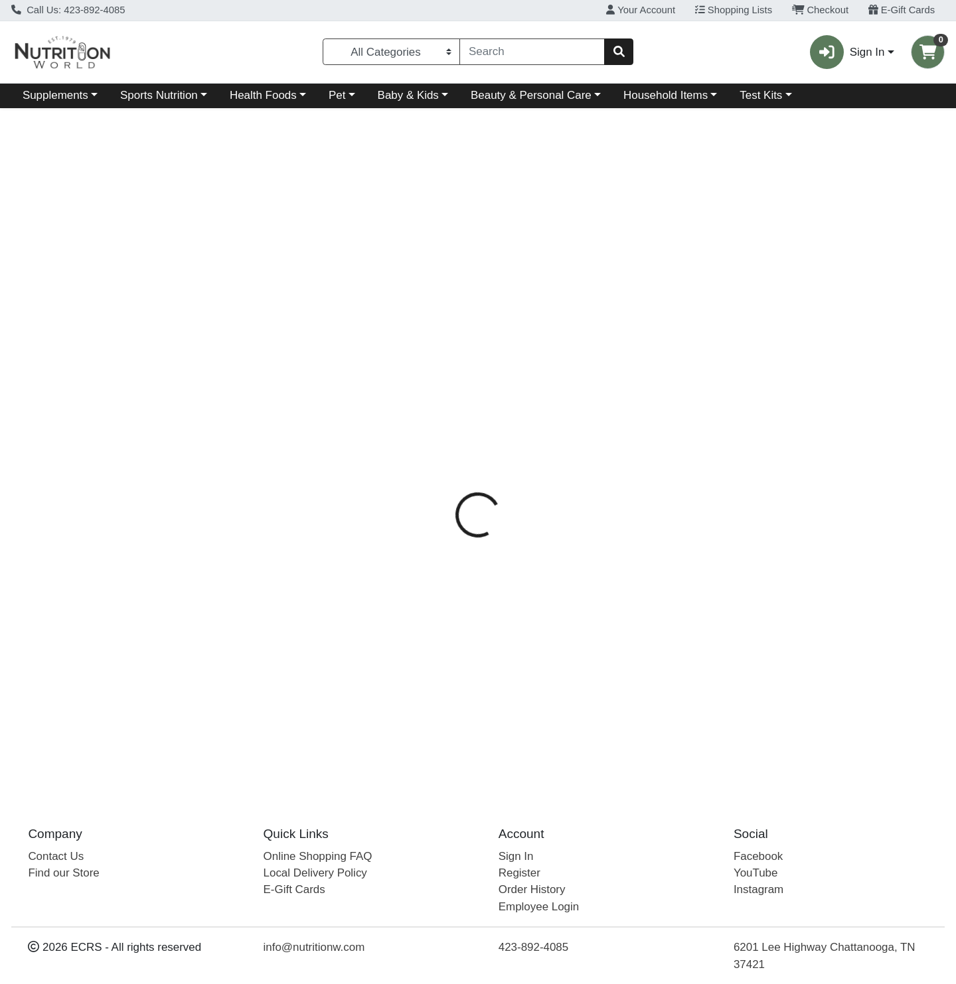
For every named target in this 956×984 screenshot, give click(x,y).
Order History (532, 889)
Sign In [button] (847, 52)
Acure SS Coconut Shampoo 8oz (501, 737)
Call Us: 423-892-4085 (68, 10)
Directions (501, 288)
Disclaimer (650, 288)
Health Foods (263, 95)
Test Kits (761, 95)
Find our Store (63, 873)
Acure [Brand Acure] (553, 340)
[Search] (532, 51)
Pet (337, 95)
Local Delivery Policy (315, 873)
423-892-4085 (533, 947)
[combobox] (532, 51)
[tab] (436, 287)
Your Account (640, 10)
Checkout (820, 10)
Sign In (516, 856)
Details (436, 288)
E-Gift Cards (901, 10)
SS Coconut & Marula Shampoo (498, 697)
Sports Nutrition (159, 95)
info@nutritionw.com (314, 947)
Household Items (665, 95)
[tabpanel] (677, 448)
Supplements (55, 95)
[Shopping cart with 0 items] (928, 52)
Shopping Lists (733, 10)
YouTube (756, 873)
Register (519, 873)
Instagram (758, 889)
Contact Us (56, 856)
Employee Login (539, 906)
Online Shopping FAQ (318, 856)
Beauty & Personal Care (531, 95)
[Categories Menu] (392, 51)
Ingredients (574, 288)
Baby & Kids (408, 95)
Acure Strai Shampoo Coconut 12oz (509, 658)
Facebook (758, 856)
